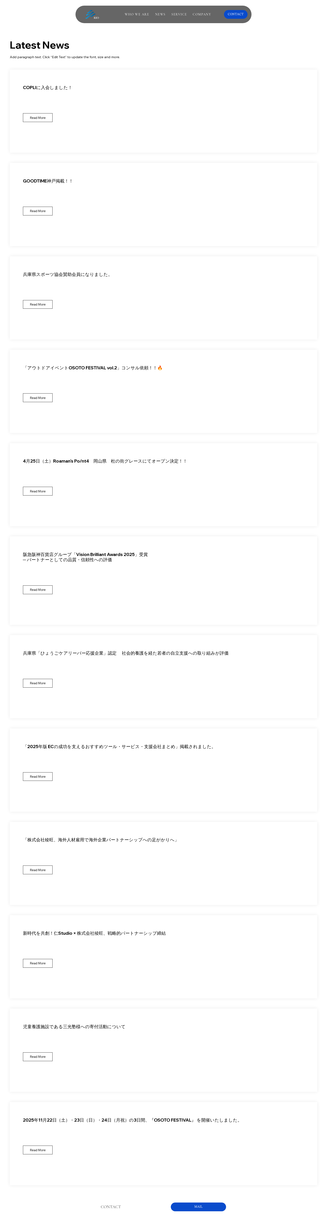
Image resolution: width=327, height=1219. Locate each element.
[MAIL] (198, 1207)
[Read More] (38, 117)
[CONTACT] (235, 14)
